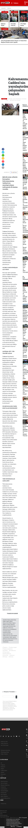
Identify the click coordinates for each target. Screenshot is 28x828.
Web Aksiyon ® (23, 817)
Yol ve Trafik (4, 783)
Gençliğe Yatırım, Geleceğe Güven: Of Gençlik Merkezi (25, 184)
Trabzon (16, 3)
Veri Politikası (4, 745)
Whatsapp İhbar (5, 752)
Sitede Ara (3, 803)
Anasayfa (3, 8)
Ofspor (2, 768)
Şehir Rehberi (4, 796)
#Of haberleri (12, 650)
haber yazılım (3, 823)
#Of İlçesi (5, 656)
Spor (2, 776)
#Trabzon (5, 647)
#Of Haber (5, 650)
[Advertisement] (14, 61)
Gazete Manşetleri (5, 798)
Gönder (16, 697)
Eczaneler (3, 787)
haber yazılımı (4, 818)
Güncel (2, 772)
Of (11, 3)
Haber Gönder (4, 754)
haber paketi (3, 820)
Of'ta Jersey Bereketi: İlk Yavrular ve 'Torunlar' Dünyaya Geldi (25, 203)
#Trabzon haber (13, 647)
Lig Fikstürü (4, 789)
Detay (13, 826)
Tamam (19, 826)
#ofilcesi (11, 656)
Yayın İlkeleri (4, 743)
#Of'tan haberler (7, 653)
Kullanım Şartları (5, 750)
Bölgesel (3, 766)
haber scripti (3, 821)
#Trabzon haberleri (8, 649)
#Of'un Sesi (5, 655)
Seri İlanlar (4, 794)
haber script (3, 824)
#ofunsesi (12, 655)
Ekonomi (3, 774)
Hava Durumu (4, 781)
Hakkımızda (4, 741)
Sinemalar (3, 792)
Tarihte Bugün (4, 790)
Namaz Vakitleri (5, 785)
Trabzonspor (4, 770)
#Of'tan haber (6, 652)
